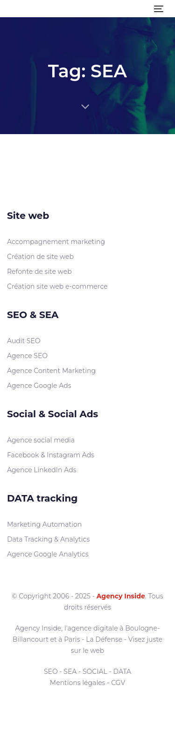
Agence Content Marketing (51, 370)
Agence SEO (27, 356)
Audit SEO (24, 341)
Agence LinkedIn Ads (42, 470)
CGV (118, 683)
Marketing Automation (44, 524)
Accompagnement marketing (56, 242)
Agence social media (41, 440)
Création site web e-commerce (57, 286)
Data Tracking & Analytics (48, 539)
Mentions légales (77, 683)
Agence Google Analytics (48, 554)
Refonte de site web (39, 271)
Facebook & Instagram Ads (50, 455)
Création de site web (40, 256)
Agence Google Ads (39, 385)
